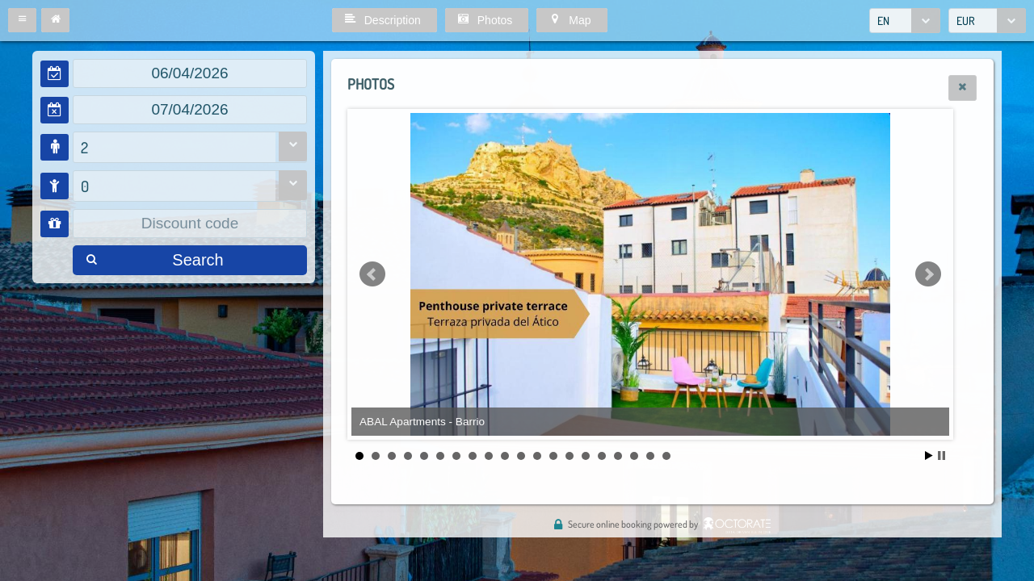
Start (929, 455)
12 (537, 456)
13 (553, 456)
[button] (22, 20)
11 (521, 456)
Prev (372, 274)
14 (569, 456)
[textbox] (190, 73)
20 (666, 456)
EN (883, 20)
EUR (965, 20)
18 (634, 456)
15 (586, 456)
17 (618, 456)
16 (602, 456)
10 (505, 456)
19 (650, 456)
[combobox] (904, 20)
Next (928, 274)
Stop (941, 455)
